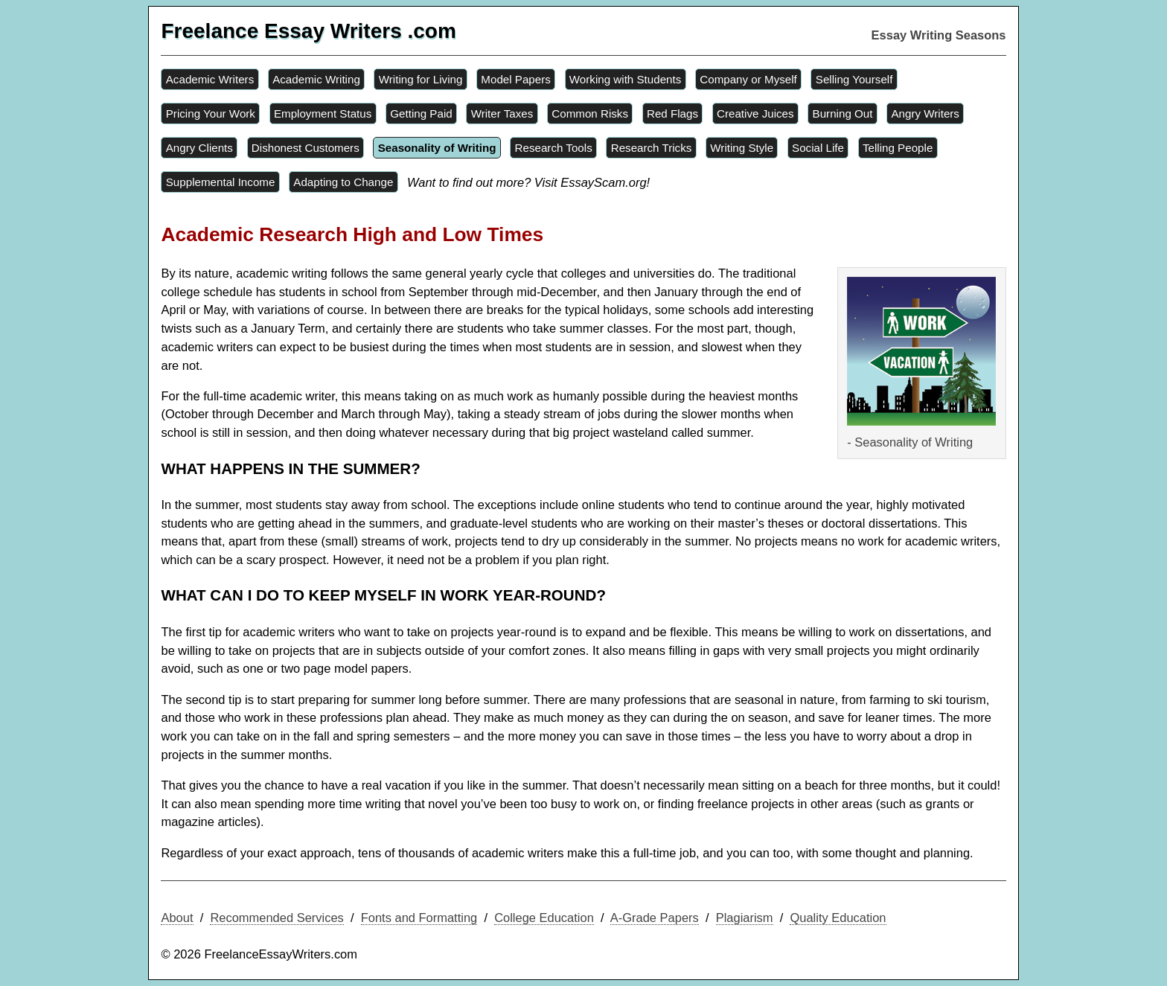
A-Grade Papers (654, 917)
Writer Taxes (502, 113)
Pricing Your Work (210, 113)
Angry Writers (925, 113)
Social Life (818, 147)
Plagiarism (744, 917)
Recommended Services (276, 917)
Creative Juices (755, 113)
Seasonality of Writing (437, 147)
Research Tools (553, 147)
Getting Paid (421, 113)
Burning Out (843, 113)
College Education (544, 917)
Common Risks (589, 113)
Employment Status (322, 113)
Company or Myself (748, 79)
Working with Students (625, 79)
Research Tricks (651, 147)
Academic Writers (210, 79)
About (177, 917)
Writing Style (741, 147)
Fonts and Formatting (419, 917)
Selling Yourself (854, 79)
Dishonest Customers (305, 147)
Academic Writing (316, 79)
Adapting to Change (343, 182)
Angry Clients (199, 147)
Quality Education (838, 917)
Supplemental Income (220, 182)
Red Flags (672, 113)
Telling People (898, 147)
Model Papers (516, 79)
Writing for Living (421, 79)
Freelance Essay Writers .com (308, 30)
